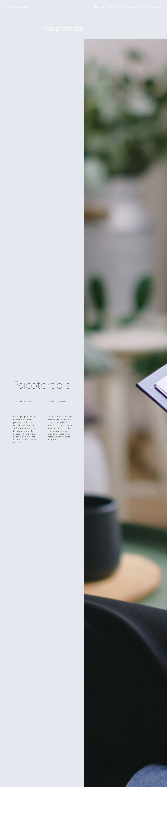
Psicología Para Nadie (16, 7)
